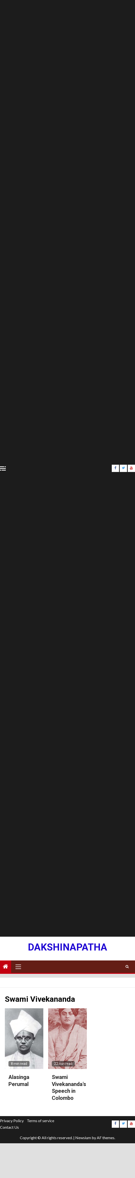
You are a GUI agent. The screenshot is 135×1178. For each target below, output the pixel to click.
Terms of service (40, 1120)
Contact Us (9, 1127)
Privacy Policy (12, 1120)
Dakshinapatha (67, 947)
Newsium (83, 1137)
